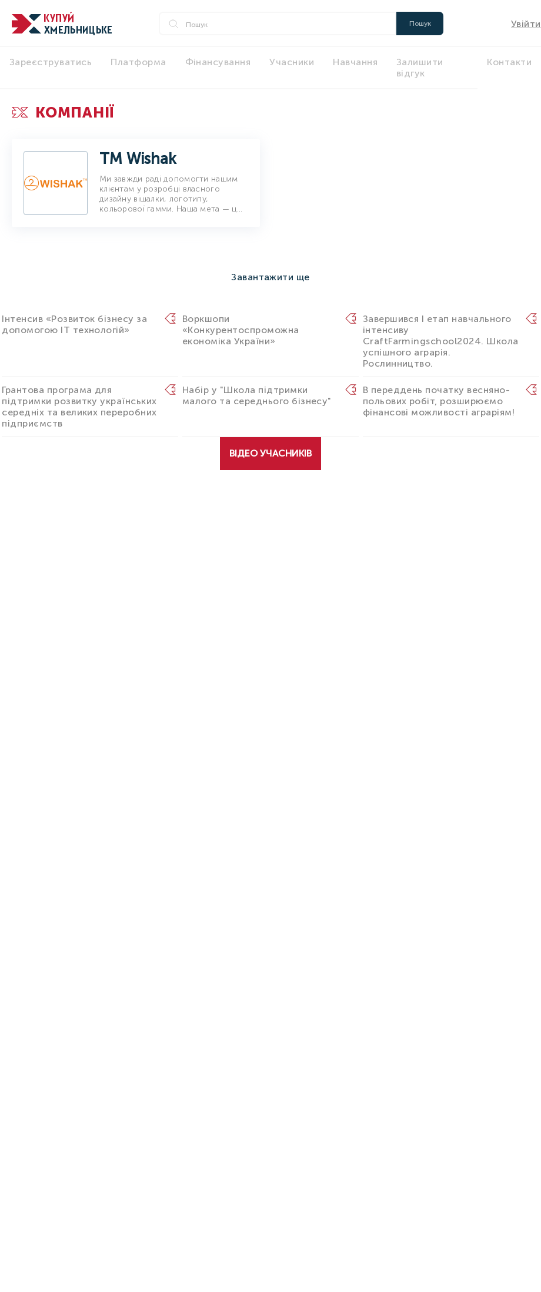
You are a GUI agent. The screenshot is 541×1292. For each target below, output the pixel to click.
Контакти (509, 62)
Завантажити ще (270, 277)
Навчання (355, 62)
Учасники (291, 62)
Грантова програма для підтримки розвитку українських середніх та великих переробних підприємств (79, 406)
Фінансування (218, 62)
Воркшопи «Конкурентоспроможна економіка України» (240, 330)
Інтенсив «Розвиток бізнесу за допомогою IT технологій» (74, 324)
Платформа (138, 62)
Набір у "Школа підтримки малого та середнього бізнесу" (257, 395)
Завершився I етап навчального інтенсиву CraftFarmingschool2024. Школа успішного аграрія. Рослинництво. (441, 341)
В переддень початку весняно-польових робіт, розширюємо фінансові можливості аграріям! (439, 401)
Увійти (526, 23)
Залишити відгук (419, 67)
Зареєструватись (50, 62)
